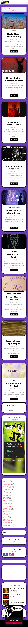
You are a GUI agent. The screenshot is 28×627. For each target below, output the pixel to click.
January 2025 (6, 503)
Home (4, 532)
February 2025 (7, 502)
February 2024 (7, 521)
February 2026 (7, 483)
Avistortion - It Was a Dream (14, 211)
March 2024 (6, 519)
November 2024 (7, 506)
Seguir (14, 623)
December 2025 (7, 486)
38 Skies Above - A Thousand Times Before (17, 601)
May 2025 (5, 497)
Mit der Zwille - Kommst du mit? (14, 79)
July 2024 (5, 513)
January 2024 (6, 522)
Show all (14, 10)
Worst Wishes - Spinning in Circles (14, 342)
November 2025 (7, 488)
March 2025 (6, 500)
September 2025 (7, 491)
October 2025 (6, 489)
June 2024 (5, 514)
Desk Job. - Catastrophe (14, 123)
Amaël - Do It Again (14, 255)
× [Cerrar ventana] (21, 606)
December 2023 (7, 524)
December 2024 (7, 505)
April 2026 (5, 480)
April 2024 (5, 517)
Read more (14, 51)
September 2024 (7, 510)
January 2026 (6, 484)
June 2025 (5, 495)
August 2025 (6, 492)
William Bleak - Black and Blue (16, 595)
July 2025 (5, 494)
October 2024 (6, 508)
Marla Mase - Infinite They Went (14, 35)
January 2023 (6, 525)
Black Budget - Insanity (14, 167)
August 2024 (6, 511)
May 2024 (5, 516)
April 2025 (5, 499)
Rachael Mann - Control (14, 384)
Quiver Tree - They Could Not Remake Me (17, 589)
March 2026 (6, 481)
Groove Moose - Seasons (14, 298)
